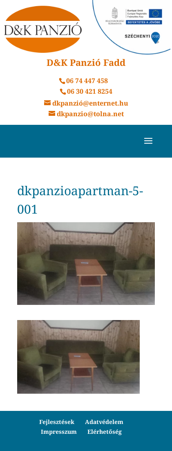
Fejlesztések (56, 422)
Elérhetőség (104, 431)
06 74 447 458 (87, 80)
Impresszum (59, 431)
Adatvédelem (104, 422)
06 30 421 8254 (89, 91)
